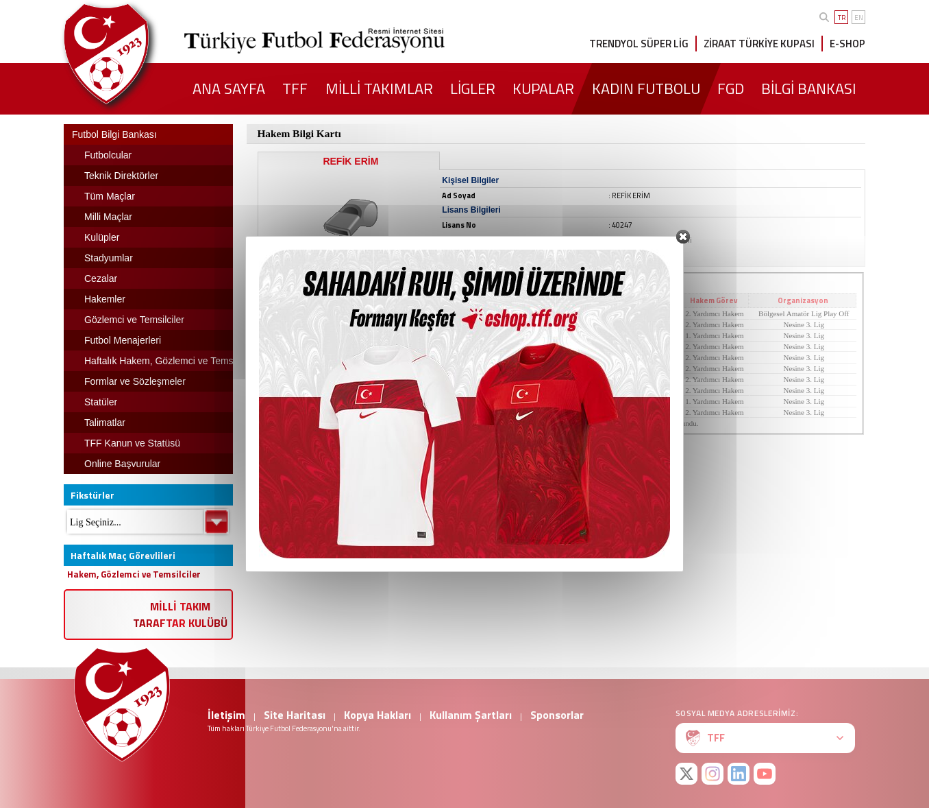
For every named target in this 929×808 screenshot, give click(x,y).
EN (858, 17)
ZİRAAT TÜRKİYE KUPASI (759, 43)
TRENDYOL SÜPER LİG (639, 43)
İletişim (226, 714)
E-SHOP (847, 43)
